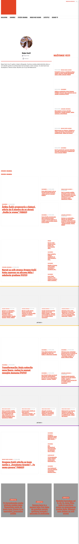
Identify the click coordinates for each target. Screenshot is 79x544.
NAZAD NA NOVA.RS (70, 1)
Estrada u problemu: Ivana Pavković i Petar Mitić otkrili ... (52, 437)
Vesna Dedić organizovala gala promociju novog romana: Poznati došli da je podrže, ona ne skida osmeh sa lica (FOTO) (49, 219)
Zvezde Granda (22, 17)
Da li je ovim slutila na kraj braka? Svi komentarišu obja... (51, 245)
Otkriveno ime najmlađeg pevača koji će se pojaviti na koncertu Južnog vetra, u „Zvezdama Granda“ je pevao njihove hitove (69, 354)
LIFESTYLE (13, 499)
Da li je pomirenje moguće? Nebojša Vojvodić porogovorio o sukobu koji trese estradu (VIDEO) (65, 151)
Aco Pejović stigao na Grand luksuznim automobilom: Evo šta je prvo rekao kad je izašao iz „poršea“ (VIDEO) (49, 377)
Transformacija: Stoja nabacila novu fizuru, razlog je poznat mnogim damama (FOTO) (17, 370)
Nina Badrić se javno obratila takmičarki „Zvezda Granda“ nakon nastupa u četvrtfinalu (64, 112)
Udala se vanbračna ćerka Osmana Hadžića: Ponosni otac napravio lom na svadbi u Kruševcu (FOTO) (65, 93)
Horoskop (51, 455)
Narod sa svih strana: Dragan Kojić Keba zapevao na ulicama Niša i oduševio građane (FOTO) (19, 272)
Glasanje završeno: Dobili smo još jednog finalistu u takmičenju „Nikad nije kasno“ (48, 413)
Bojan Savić (26, 53)
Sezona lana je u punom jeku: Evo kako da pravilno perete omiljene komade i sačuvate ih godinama (39, 509)
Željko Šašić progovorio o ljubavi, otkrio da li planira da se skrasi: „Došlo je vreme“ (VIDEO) (18, 210)
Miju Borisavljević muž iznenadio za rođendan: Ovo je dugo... (52, 448)
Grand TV (55, 17)
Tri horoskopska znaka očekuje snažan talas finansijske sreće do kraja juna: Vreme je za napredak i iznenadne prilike (13, 508)
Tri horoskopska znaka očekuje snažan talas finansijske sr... (52, 459)
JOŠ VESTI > (39, 322)
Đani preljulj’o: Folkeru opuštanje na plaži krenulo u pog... (52, 256)
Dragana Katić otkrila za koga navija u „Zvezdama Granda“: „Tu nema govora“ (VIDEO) (28, 413)
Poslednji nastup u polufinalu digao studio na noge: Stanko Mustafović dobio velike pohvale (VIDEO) (64, 73)
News (49, 240)
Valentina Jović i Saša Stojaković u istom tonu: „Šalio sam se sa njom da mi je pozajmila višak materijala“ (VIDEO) (68, 313)
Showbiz (12, 17)
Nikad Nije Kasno (35, 17)
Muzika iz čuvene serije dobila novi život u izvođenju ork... (52, 267)
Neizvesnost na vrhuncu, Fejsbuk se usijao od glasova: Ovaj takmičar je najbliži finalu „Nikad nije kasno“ (64, 132)
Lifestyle (46, 17)
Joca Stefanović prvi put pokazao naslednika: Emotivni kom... (52, 470)
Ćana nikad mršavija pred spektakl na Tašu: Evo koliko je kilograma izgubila (49, 353)
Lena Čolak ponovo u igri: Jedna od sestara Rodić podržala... (52, 278)
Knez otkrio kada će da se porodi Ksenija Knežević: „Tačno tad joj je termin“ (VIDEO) (49, 193)
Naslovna (4, 17)
